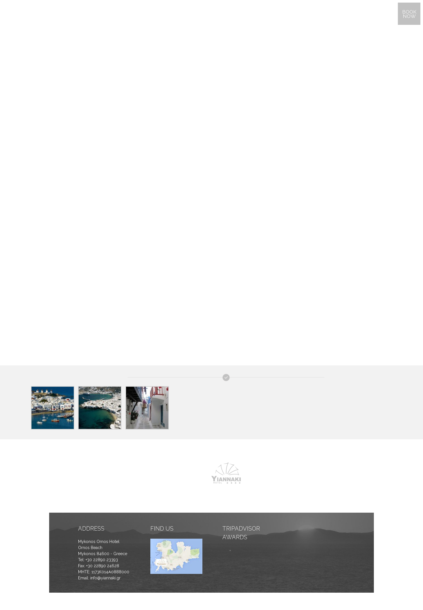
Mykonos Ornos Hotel (98, 541)
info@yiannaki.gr (105, 578)
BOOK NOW (409, 14)
